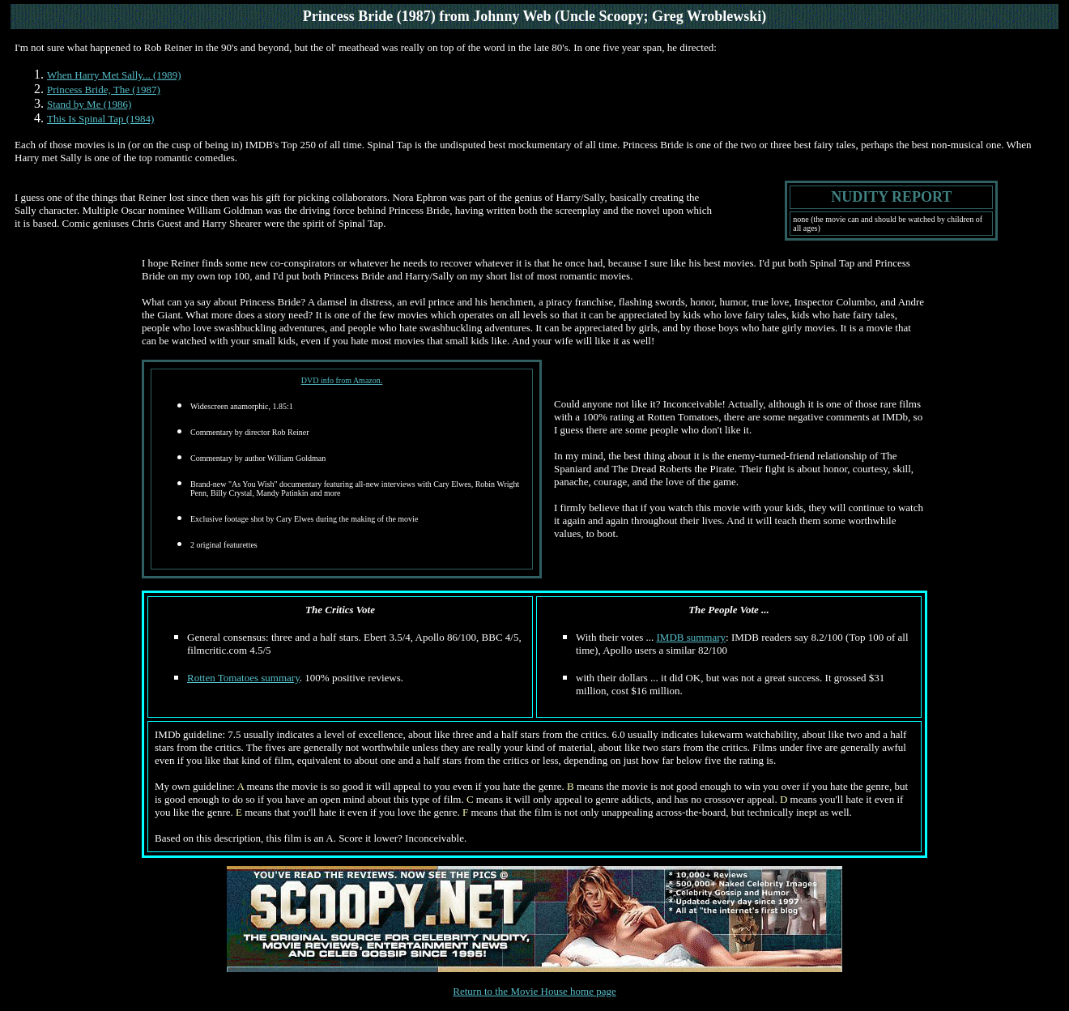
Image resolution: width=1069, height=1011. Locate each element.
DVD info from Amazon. (342, 380)
